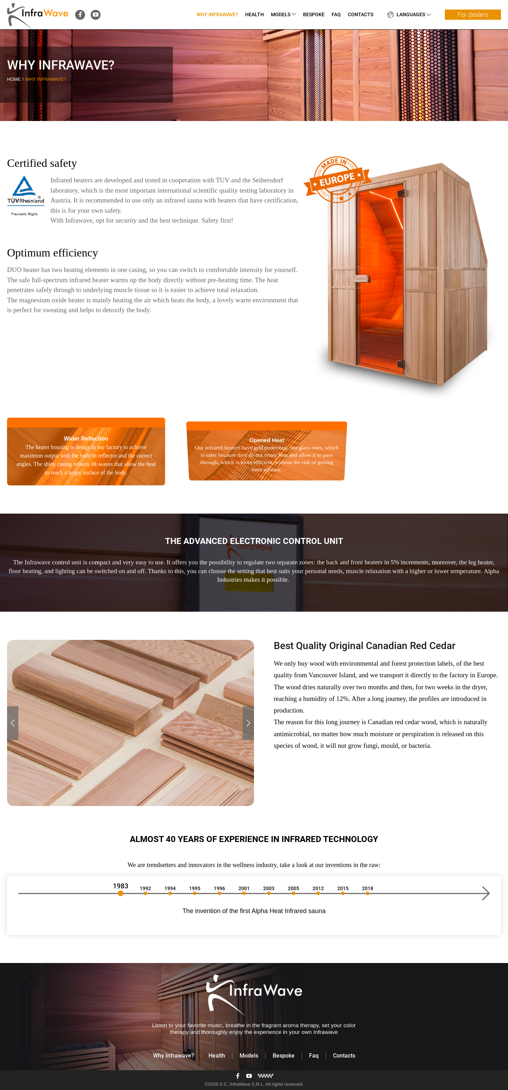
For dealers (473, 14)
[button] (12, 723)
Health (254, 14)
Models (280, 14)
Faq (336, 14)
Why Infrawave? (217, 14)
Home (14, 79)
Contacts (360, 14)
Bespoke (314, 14)
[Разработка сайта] (265, 1076)
